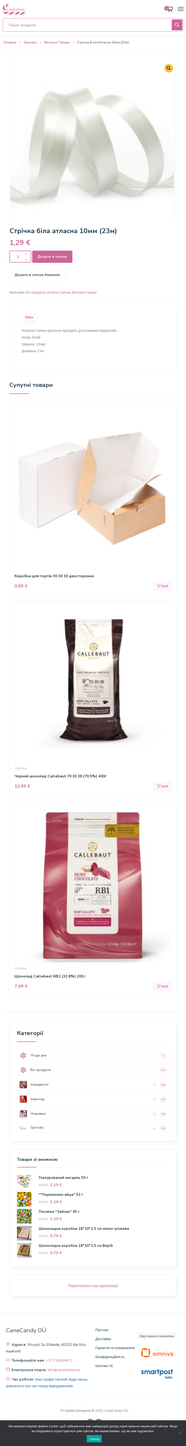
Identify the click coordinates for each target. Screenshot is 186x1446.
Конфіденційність (110, 1357)
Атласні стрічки (58, 292)
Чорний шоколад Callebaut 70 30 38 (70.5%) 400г (62, 776)
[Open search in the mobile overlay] (93, 25)
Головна (10, 42)
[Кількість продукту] (20, 257)
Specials (30, 42)
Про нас (102, 1330)
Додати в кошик (52, 256)
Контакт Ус (104, 1366)
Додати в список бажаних (37, 275)
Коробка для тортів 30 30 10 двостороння (55, 576)
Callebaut (21, 768)
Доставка (103, 1339)
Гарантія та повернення (115, 1348)
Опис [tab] (29, 317)
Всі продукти (36, 292)
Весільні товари (57, 42)
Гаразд (94, 1439)
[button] (168, 68)
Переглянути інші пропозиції (93, 1286)
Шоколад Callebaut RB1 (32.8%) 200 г (51, 976)
